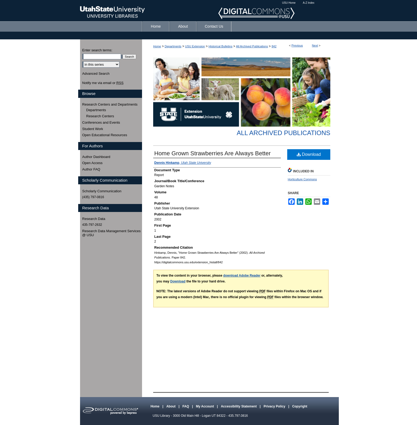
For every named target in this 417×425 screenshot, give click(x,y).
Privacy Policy (275, 406)
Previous (297, 45)
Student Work (92, 129)
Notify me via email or (102, 83)
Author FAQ (91, 169)
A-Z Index (308, 2)
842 (274, 46)
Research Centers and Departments (109, 104)
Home (157, 46)
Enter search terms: (97, 50)
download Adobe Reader (241, 275)
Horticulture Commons (302, 179)
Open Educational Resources (104, 135)
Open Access (92, 163)
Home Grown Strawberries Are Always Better (212, 153)
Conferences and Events (101, 122)
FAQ (186, 406)
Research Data (93, 219)
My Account (205, 406)
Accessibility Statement (239, 406)
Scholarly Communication (101, 191)
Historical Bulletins (220, 46)
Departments (173, 46)
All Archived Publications (252, 46)
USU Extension (195, 46)
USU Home (289, 2)
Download (309, 154)
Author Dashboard (96, 157)
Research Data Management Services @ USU (111, 233)
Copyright (299, 406)
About (171, 406)
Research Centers (100, 116)
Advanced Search (96, 74)
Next (315, 45)
